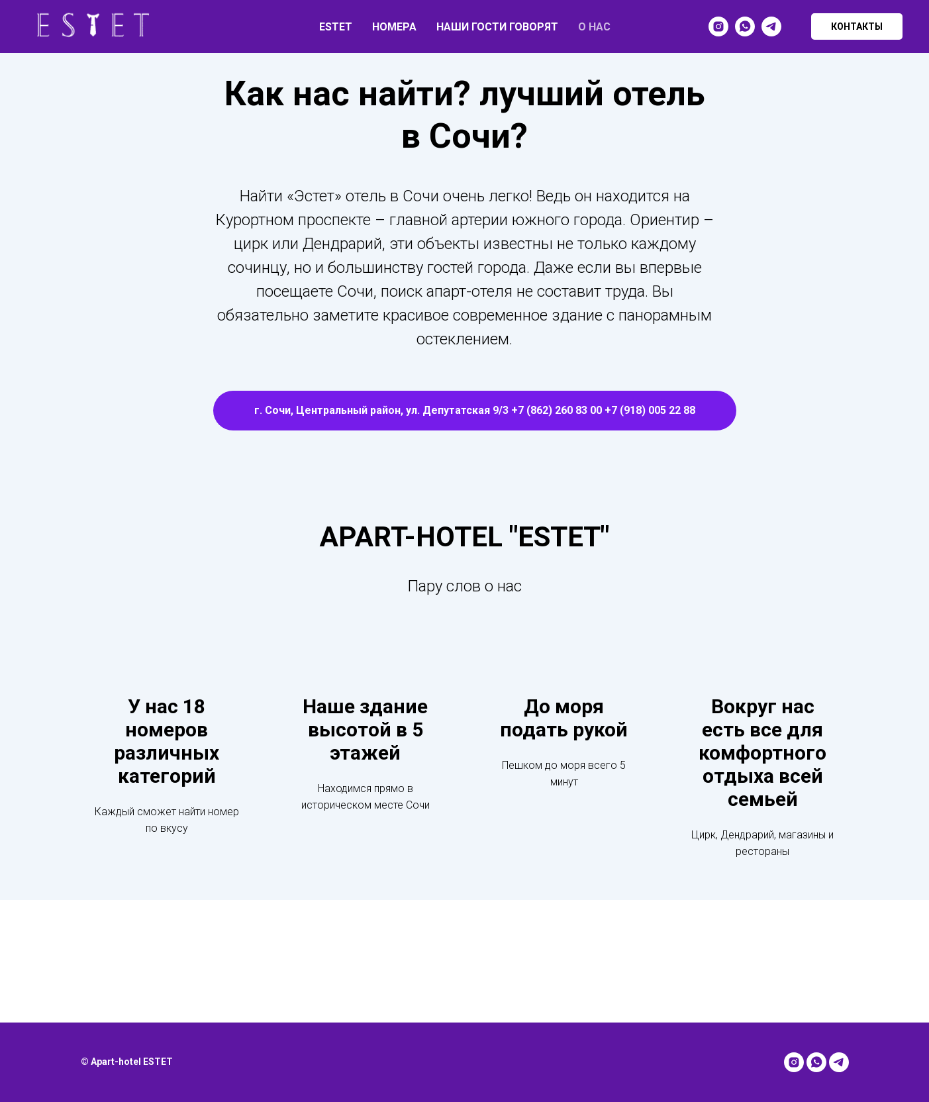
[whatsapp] (745, 26)
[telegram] (771, 26)
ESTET (335, 27)
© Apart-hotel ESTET (127, 1061)
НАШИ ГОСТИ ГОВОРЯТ (497, 27)
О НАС (594, 27)
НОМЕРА (394, 27)
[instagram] (718, 26)
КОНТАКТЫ (857, 26)
